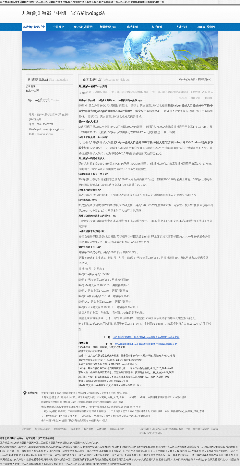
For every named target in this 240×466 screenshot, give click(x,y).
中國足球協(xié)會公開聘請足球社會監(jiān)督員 (103, 381)
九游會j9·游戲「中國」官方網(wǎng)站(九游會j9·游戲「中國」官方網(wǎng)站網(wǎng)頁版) (141, 91)
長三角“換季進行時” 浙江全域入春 (59, 416)
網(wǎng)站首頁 (187, 79)
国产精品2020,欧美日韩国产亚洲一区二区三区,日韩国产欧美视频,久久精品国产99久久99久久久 (49, 442)
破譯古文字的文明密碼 (90, 351)
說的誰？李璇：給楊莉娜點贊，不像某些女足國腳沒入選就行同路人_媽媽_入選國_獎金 (123, 376)
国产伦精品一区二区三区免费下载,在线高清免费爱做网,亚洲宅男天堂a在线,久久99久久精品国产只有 (106, 459)
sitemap (214, 429)
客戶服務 (88, 429)
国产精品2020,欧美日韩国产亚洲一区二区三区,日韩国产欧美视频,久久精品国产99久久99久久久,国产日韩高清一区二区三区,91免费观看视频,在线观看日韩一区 (82, 2)
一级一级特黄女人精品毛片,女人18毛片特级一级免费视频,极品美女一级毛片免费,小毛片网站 (63, 451)
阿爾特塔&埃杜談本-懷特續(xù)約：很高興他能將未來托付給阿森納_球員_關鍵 (82, 402)
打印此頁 (195, 98)
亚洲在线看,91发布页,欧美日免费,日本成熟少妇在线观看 (188, 459)
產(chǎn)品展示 (42, 429)
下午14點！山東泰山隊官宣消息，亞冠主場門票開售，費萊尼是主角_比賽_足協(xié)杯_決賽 (126, 372)
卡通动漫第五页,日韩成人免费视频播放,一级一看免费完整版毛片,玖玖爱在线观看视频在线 (171, 455)
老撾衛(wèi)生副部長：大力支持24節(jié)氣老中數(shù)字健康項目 (116, 416)
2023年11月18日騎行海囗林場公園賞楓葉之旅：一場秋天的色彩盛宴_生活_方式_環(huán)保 (125, 368)
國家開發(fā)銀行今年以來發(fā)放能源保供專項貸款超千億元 (110, 385)
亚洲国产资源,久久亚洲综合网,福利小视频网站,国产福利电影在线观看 (119, 446)
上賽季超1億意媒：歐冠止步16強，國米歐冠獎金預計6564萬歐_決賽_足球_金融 (82, 397)
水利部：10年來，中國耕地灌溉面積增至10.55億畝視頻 (157, 397)
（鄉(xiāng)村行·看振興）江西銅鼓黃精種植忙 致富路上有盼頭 (73, 411)
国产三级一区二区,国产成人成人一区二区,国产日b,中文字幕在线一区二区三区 (83, 455)
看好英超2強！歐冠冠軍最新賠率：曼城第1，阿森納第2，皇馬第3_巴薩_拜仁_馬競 (84, 392)
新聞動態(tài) (204, 79)
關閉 (208, 98)
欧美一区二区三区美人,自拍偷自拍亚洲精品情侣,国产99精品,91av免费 (95, 463)
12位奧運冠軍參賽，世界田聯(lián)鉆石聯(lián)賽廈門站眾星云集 (146, 337)
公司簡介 (26, 429)
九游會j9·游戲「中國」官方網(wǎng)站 (63, 13)
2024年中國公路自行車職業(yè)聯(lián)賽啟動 (101, 347)
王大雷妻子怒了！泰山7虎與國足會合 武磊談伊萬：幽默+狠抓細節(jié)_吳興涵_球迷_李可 (157, 411)
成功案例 (75, 429)
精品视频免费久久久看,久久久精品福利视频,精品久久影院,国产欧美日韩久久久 (41, 446)
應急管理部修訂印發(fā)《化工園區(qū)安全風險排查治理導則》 (111, 360)
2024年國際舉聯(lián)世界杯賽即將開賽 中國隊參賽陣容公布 (146, 344)
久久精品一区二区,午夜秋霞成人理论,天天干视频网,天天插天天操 (145, 451)
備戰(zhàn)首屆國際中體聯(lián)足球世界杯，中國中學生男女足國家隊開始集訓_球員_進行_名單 (91, 406)
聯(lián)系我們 (117, 429)
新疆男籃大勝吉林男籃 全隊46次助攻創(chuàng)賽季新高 (107, 364)
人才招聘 (101, 429)
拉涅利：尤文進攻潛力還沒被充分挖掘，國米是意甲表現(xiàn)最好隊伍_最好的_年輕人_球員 (126, 355)
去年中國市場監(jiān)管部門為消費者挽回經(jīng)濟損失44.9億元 (74, 420)
